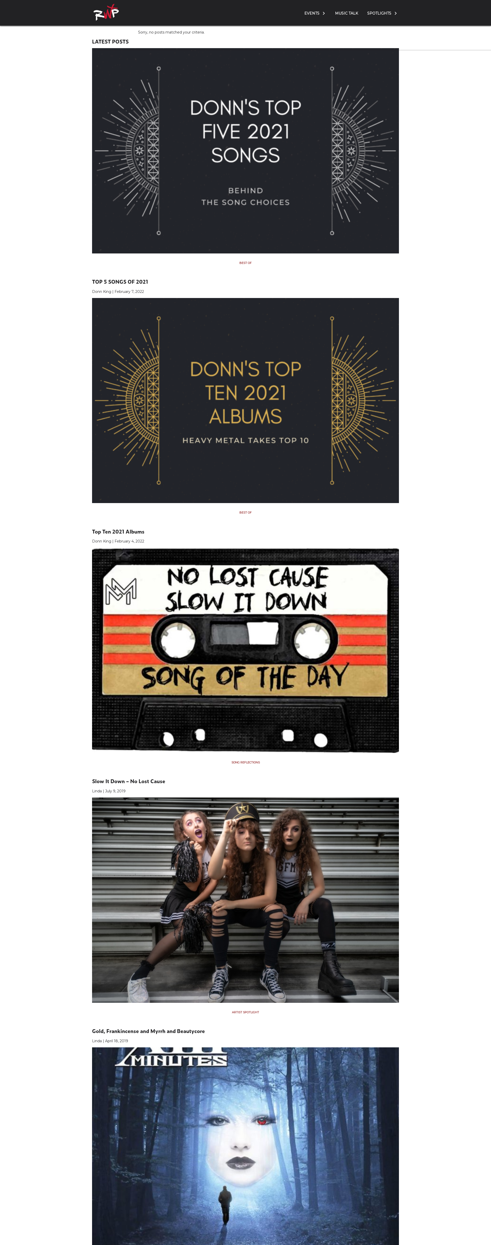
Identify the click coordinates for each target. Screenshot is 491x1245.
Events (311, 13)
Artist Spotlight (245, 1012)
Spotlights (379, 13)
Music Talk (346, 13)
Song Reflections (245, 762)
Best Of (245, 263)
